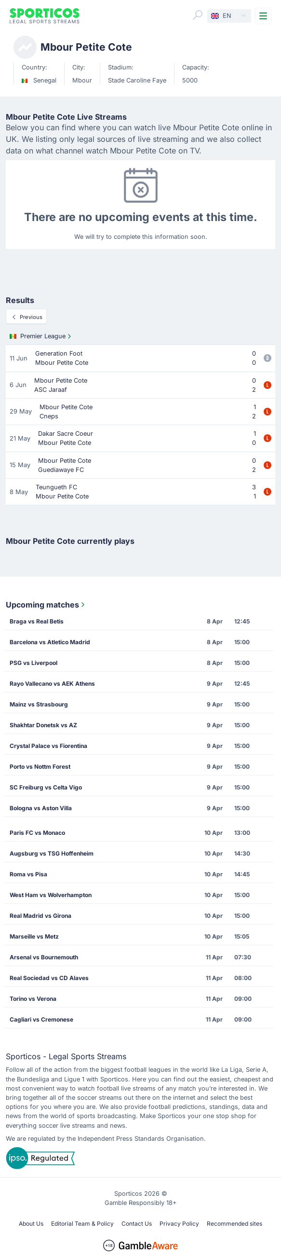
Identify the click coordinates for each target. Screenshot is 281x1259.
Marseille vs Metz (34, 936)
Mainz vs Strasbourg (39, 704)
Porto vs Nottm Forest (40, 766)
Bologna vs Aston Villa (41, 808)
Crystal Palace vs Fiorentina (48, 745)
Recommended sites (234, 1223)
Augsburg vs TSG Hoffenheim (52, 853)
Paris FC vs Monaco (37, 832)
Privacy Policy (179, 1223)
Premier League (41, 336)
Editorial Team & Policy (82, 1223)
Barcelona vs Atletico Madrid (50, 642)
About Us (31, 1223)
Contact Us (136, 1223)
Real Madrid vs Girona (40, 915)
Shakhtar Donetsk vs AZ (43, 725)
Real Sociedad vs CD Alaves (49, 978)
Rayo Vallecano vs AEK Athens (52, 683)
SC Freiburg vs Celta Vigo (46, 787)
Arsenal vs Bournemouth (44, 957)
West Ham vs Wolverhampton (51, 895)
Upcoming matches (46, 604)
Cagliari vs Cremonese (41, 1019)
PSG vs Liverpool (33, 662)
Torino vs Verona (33, 998)
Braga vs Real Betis (37, 621)
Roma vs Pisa (28, 874)
